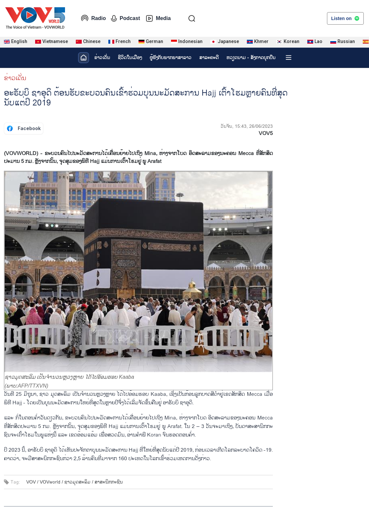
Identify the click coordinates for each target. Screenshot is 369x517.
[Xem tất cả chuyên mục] (288, 57)
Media (158, 18)
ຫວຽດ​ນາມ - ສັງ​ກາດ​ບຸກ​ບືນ (251, 58)
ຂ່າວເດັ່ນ (102, 58)
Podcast (125, 18)
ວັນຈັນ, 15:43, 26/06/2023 (247, 126)
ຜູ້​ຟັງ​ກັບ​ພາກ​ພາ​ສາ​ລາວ (170, 58)
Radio (93, 18)
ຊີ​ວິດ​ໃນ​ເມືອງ (130, 58)
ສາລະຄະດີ (209, 58)
